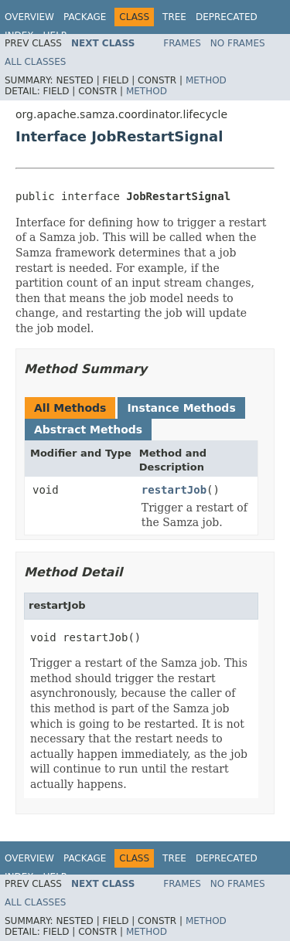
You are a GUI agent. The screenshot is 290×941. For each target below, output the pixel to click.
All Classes (35, 61)
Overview (29, 17)
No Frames (237, 43)
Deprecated (227, 17)
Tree (174, 17)
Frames (182, 43)
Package (84, 17)
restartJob (174, 490)
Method (206, 80)
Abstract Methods (88, 429)
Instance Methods (181, 408)
